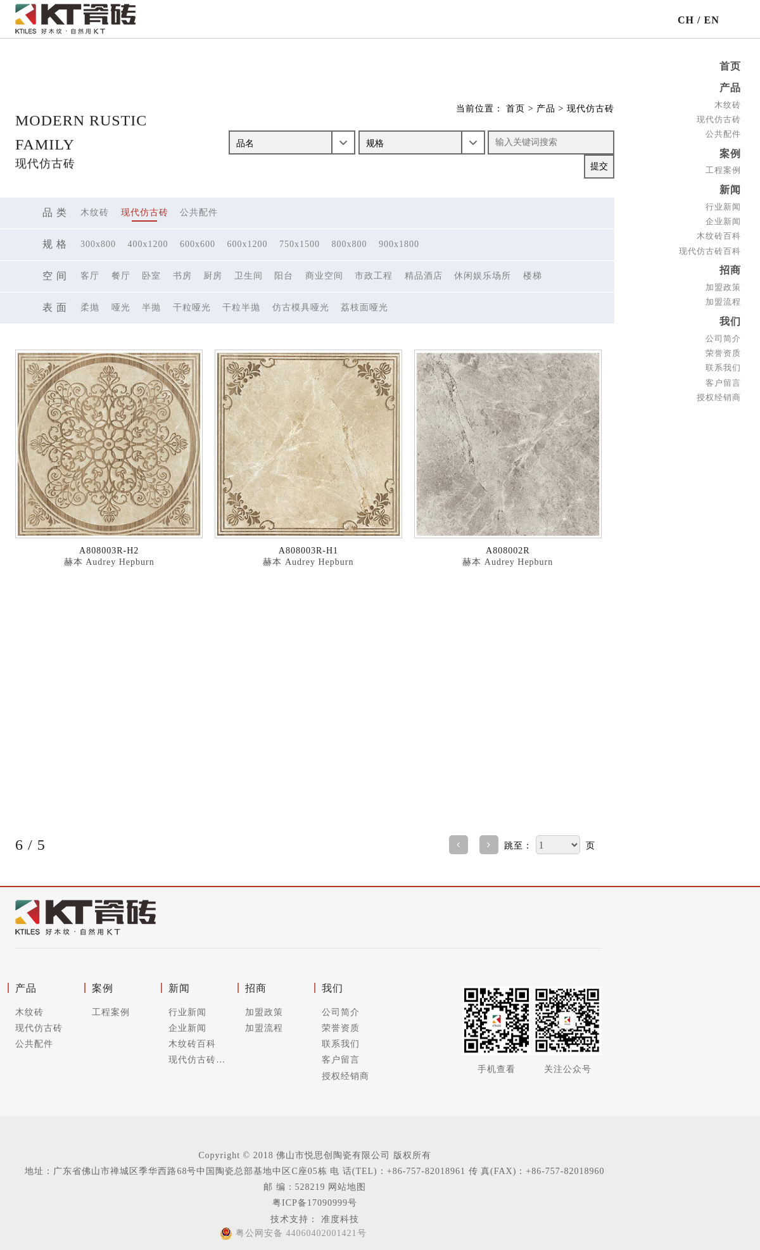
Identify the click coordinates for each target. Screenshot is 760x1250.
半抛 (151, 307)
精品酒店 (424, 276)
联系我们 (723, 362)
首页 (730, 66)
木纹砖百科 (719, 232)
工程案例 (723, 168)
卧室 (151, 276)
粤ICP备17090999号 (314, 1203)
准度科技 (338, 1219)
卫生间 (248, 276)
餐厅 (120, 276)
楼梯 (532, 276)
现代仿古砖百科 (710, 247)
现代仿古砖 (719, 118)
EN (711, 20)
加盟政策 (723, 283)
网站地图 (347, 1187)
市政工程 (374, 276)
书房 (182, 276)
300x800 (98, 244)
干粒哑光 (192, 307)
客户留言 (723, 377)
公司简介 (723, 333)
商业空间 (324, 276)
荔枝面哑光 (364, 307)
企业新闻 (723, 218)
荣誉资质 (723, 348)
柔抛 (89, 307)
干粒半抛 (241, 307)
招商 (730, 267)
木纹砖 (727, 103)
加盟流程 (723, 298)
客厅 (89, 276)
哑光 (120, 307)
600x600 (197, 244)
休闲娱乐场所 (482, 276)
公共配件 (723, 132)
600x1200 (247, 244)
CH (686, 20)
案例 (730, 151)
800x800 (349, 244)
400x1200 (148, 244)
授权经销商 (719, 391)
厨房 (212, 276)
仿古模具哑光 (300, 307)
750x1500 (299, 244)
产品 (730, 87)
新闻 (730, 187)
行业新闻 (723, 203)
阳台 (283, 276)
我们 (730, 317)
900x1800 (399, 244)
